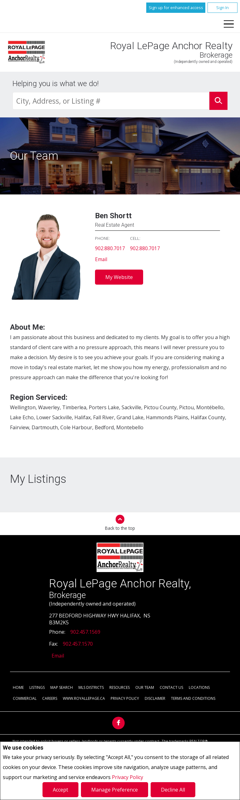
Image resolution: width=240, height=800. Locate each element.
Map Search (61, 687)
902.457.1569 (85, 632)
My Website (119, 277)
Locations (199, 687)
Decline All (173, 789)
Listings (37, 687)
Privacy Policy (127, 777)
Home (18, 687)
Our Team (144, 687)
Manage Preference (114, 789)
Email (101, 259)
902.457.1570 (78, 644)
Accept (60, 789)
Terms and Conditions (193, 698)
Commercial (25, 698)
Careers (49, 698)
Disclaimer (155, 698)
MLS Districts (91, 687)
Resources (119, 687)
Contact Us (171, 687)
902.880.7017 (110, 248)
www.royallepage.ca (84, 698)
